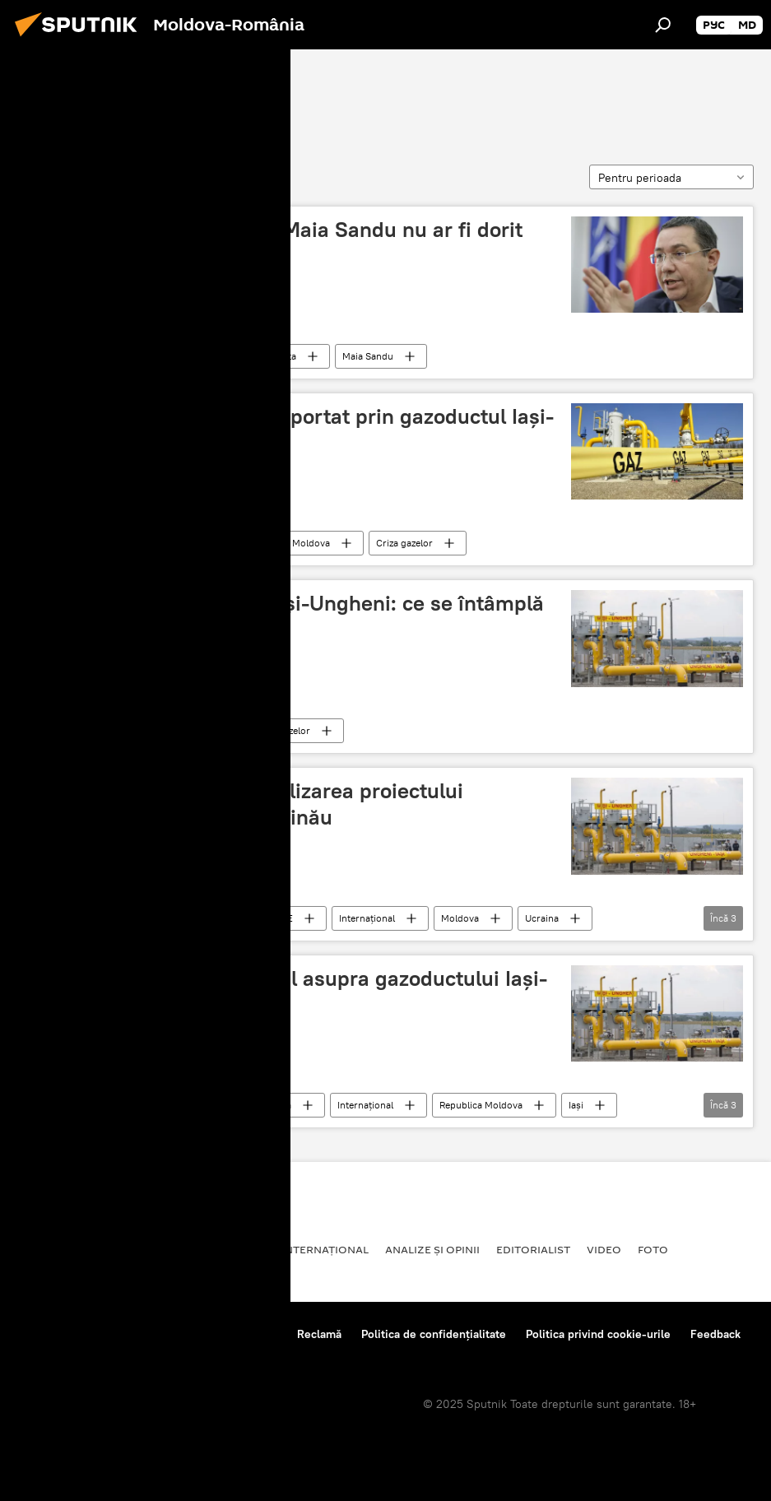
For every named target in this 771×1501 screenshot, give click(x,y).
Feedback (715, 1334)
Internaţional (367, 918)
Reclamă (319, 1334)
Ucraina (542, 918)
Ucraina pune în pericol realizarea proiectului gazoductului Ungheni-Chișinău (245, 804)
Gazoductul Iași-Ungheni (126, 96)
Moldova (182, 543)
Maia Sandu (367, 356)
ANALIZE (273, 918)
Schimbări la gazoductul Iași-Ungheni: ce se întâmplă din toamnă (286, 616)
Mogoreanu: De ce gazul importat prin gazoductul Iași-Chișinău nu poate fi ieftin (291, 429)
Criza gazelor (404, 543)
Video (604, 1249)
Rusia (248, 1249)
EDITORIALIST (533, 1249)
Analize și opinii (432, 1249)
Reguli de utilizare (163, 1334)
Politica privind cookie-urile (598, 1334)
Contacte (253, 1334)
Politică (179, 356)
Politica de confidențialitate (433, 1334)
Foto (653, 1249)
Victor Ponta (268, 356)
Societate (111, 1249)
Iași (576, 1105)
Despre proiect (56, 1334)
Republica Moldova (288, 543)
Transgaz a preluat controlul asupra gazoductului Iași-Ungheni (287, 991)
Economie (185, 730)
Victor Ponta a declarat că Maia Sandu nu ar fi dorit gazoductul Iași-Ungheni (275, 242)
